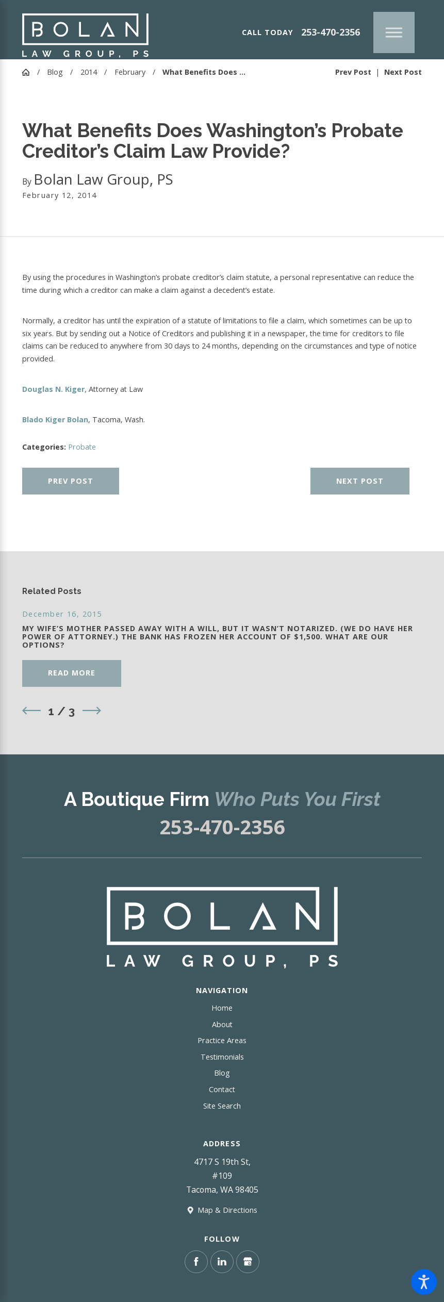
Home (222, 1008)
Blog (55, 72)
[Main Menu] (394, 32)
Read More (71, 673)
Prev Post (70, 481)
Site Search (222, 1106)
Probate (82, 447)
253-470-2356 (330, 32)
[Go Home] (29, 72)
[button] (424, 1282)
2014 (88, 72)
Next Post (360, 481)
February (129, 72)
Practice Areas (222, 1040)
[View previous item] (31, 710)
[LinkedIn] (221, 1261)
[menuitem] (222, 1008)
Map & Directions (227, 1210)
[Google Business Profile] (247, 1261)
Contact (222, 1089)
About (222, 1024)
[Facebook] (196, 1261)
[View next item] (92, 710)
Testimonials (222, 1057)
